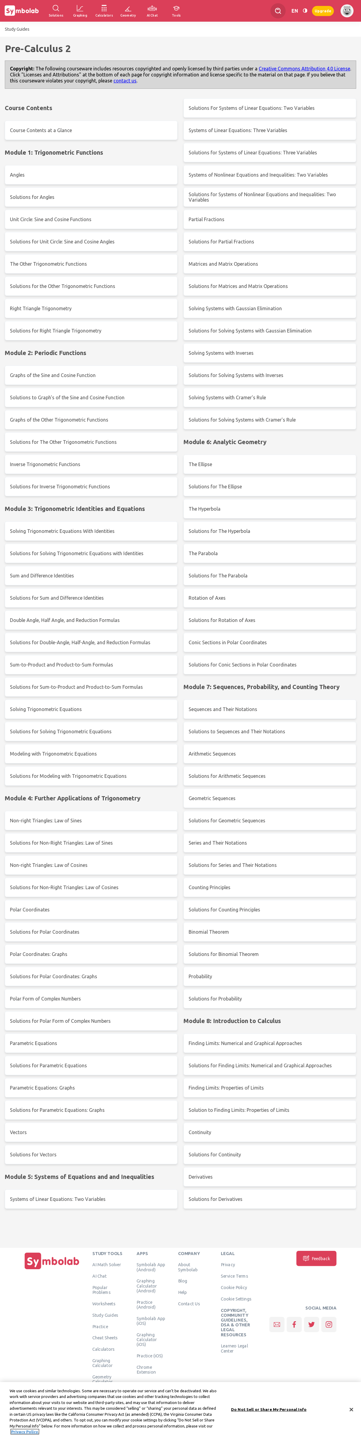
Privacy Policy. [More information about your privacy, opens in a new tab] (25, 1435)
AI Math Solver (106, 1264)
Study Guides (17, 29)
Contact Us (189, 1303)
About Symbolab (188, 1267)
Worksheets (104, 1303)
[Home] (52, 1269)
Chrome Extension (146, 1369)
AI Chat (99, 1276)
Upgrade (323, 10)
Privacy (228, 1264)
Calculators (103, 1349)
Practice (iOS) (150, 1355)
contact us (125, 80)
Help (182, 1292)
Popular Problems (101, 1290)
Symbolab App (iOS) (151, 1320)
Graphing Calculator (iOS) (147, 1339)
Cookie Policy (234, 1287)
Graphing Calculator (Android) (147, 1286)
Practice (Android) (146, 1304)
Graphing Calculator (102, 1363)
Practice (100, 1326)
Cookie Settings (236, 1299)
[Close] (351, 1412)
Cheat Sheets (105, 1337)
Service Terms (234, 1276)
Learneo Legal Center (234, 1348)
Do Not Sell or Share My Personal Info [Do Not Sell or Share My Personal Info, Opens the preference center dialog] (269, 1412)
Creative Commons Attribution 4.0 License (304, 68)
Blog (182, 1281)
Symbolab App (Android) (151, 1267)
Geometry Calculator (102, 1379)
